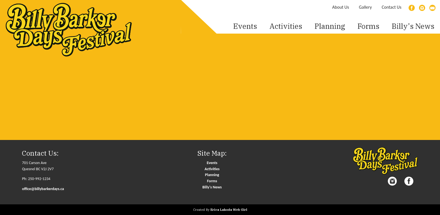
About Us (340, 7)
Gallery (365, 7)
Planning (212, 174)
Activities (212, 169)
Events (212, 162)
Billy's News (413, 26)
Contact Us (391, 7)
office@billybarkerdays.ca (43, 188)
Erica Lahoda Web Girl (228, 210)
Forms (368, 26)
